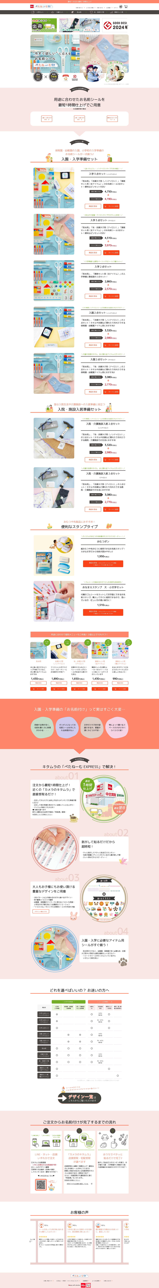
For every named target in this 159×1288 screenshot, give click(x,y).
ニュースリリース (91, 1283)
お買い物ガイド (48, 1274)
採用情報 (105, 1283)
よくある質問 (96, 1274)
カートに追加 (111, 200)
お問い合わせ (108, 1274)
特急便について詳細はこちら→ (42, 808)
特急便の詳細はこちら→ (72, 1174)
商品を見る (93, 200)
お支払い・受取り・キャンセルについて (68, 1274)
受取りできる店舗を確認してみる (79, 1177)
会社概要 (99, 1283)
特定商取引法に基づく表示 (79, 1283)
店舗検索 (86, 1274)
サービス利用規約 (56, 1283)
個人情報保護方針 (66, 1283)
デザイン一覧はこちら (42, 905)
